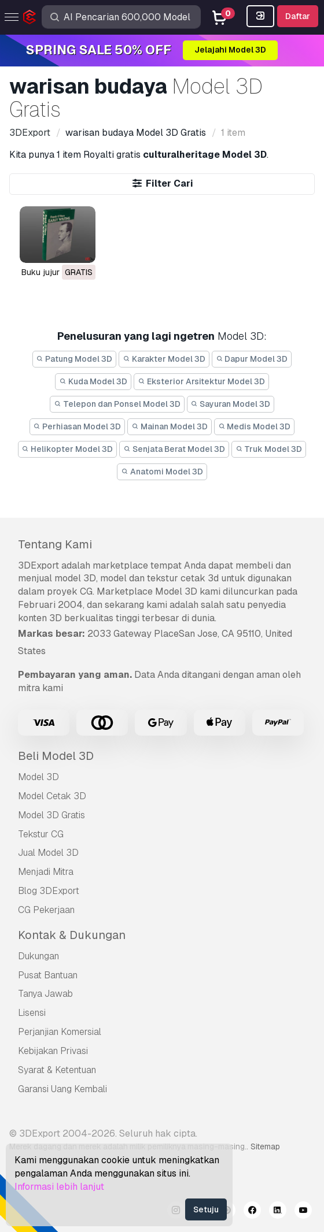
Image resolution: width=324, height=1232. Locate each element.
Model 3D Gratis (51, 815)
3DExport (38, 565)
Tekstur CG (41, 834)
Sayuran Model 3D (231, 404)
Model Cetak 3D (52, 796)
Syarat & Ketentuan (57, 1070)
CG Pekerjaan (46, 910)
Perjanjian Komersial (59, 1032)
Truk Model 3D (269, 449)
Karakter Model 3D (164, 359)
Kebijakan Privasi (53, 1051)
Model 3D (38, 777)
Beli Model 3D (56, 755)
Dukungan (38, 956)
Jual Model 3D (48, 853)
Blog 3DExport (48, 891)
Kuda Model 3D (93, 381)
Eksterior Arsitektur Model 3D (201, 381)
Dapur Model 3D (252, 359)
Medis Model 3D (254, 426)
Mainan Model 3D (169, 426)
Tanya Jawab (45, 994)
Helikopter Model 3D (67, 449)
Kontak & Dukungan (72, 934)
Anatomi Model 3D (162, 471)
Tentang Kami (55, 544)
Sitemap (265, 1146)
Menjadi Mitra (45, 872)
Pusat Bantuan (48, 975)
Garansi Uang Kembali (62, 1089)
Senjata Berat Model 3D (174, 449)
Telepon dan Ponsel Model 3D (117, 404)
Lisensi (32, 1013)
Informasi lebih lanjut (59, 1187)
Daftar (297, 16)
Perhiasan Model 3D (78, 426)
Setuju (206, 1209)
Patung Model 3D (74, 359)
